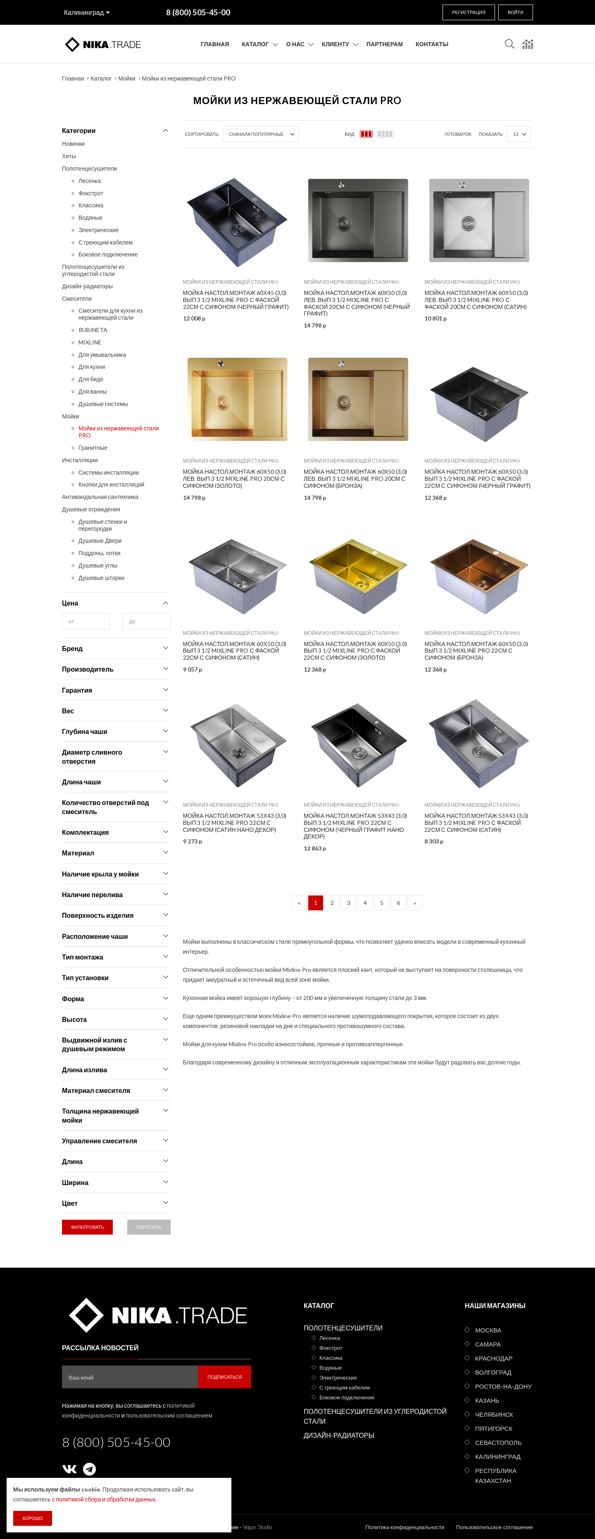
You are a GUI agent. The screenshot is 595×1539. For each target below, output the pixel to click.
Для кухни (92, 366)
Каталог (255, 44)
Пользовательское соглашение (494, 1527)
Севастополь (498, 1442)
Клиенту (335, 44)
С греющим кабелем (106, 242)
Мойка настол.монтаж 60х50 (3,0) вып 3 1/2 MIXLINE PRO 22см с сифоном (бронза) (476, 650)
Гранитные (93, 447)
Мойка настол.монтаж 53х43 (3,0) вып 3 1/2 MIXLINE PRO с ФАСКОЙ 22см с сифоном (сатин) (476, 822)
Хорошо (32, 1518)
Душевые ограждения (91, 509)
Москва (488, 1330)
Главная (215, 44)
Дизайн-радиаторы (87, 286)
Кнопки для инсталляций (111, 484)
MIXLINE (90, 342)
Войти (516, 12)
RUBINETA (93, 329)
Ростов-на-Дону (503, 1386)
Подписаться (224, 1377)
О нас (295, 44)
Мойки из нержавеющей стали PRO (189, 78)
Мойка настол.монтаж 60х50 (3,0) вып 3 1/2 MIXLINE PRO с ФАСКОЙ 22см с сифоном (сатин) (234, 650)
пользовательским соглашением (169, 1415)
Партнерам (385, 44)
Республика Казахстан (495, 1475)
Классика (91, 205)
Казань (487, 1400)
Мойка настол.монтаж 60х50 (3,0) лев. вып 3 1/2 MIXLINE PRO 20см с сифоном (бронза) (355, 478)
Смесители (77, 298)
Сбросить (149, 1227)
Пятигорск (493, 1428)
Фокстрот (91, 193)
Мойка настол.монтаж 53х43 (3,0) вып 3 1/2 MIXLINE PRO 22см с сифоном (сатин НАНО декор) (234, 822)
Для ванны (93, 391)
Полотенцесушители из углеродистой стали (93, 270)
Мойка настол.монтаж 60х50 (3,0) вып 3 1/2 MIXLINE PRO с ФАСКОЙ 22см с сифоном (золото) (355, 650)
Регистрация (469, 12)
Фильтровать (87, 1227)
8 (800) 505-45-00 (116, 1442)
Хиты (69, 155)
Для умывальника (102, 354)
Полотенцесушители (89, 168)
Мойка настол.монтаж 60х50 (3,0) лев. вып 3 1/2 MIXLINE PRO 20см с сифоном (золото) (234, 478)
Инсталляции (80, 459)
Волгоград (493, 1372)
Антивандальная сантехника (100, 496)
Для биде (91, 378)
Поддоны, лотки (100, 552)
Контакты (432, 44)
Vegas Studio (257, 1527)
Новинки (73, 143)
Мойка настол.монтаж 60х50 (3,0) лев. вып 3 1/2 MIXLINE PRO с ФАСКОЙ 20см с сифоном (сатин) (476, 299)
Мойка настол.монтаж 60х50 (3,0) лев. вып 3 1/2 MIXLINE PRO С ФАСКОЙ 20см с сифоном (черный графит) (357, 303)
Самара (488, 1344)
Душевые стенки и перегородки (103, 525)
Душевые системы (103, 403)
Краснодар (494, 1358)
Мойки (126, 78)
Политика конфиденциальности (404, 1527)
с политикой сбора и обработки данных (103, 1499)
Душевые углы (98, 565)
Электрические (99, 229)
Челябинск (494, 1414)
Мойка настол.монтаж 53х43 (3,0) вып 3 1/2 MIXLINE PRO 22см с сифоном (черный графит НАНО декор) (355, 826)
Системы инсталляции (109, 472)
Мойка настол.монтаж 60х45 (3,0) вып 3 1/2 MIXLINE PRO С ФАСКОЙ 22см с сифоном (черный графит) (236, 299)
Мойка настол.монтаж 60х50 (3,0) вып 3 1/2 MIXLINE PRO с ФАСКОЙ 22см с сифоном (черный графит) (477, 478)
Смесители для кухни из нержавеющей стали (111, 314)
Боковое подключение (108, 254)
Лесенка (90, 180)
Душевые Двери (100, 540)
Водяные (90, 217)
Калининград (84, 12)
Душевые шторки (101, 577)
